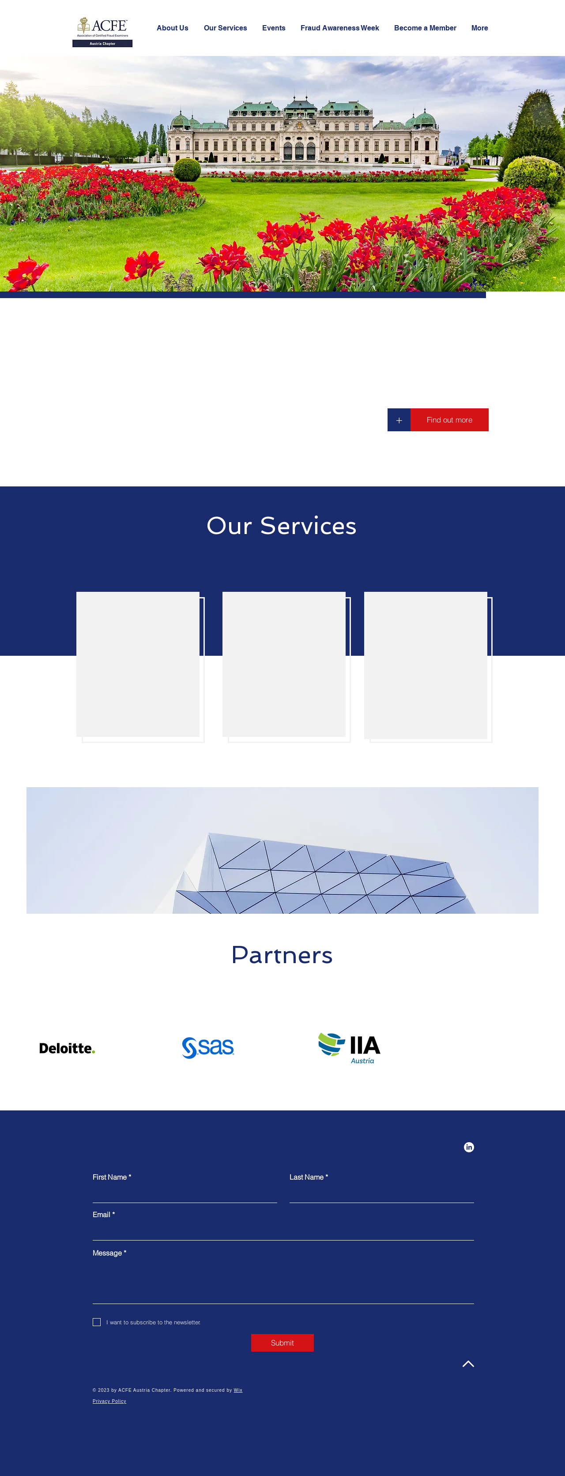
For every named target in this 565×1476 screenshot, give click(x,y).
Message (107, 1252)
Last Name (307, 1177)
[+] (399, 419)
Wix (238, 1390)
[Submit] (282, 1343)
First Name (110, 1177)
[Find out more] (450, 419)
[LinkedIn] (469, 1147)
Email (101, 1214)
